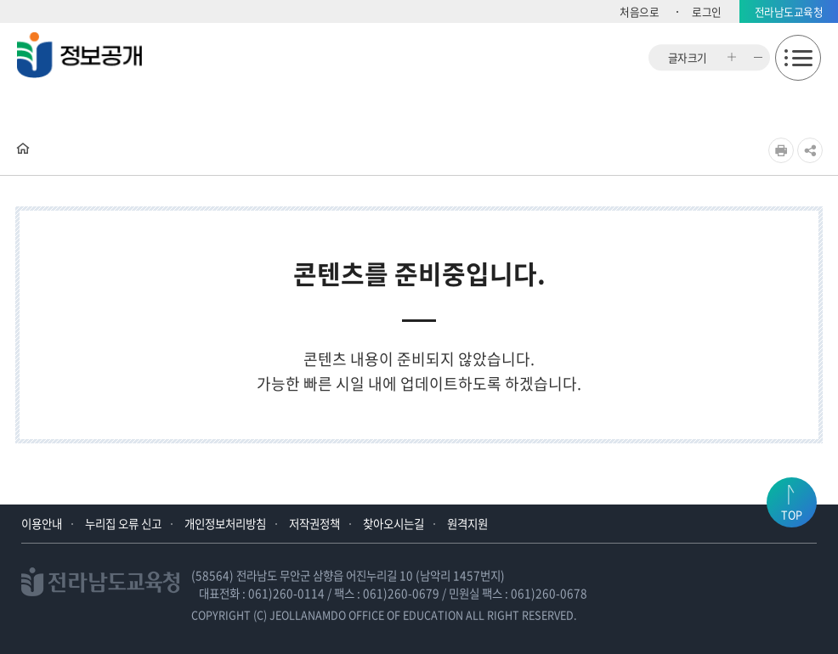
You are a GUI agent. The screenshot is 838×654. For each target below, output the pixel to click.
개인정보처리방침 (225, 523)
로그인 (707, 11)
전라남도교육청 (789, 11)
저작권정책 (314, 523)
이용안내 (41, 523)
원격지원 (467, 523)
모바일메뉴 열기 (798, 58)
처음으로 (639, 11)
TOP (791, 514)
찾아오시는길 (393, 523)
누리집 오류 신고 (123, 523)
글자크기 (687, 57)
